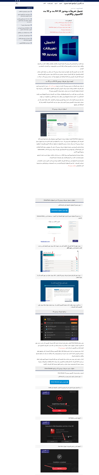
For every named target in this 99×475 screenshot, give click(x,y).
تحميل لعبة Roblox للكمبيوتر (24, 43)
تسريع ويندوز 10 (62, 348)
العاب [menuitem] (44, 3)
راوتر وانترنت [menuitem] (50, 3)
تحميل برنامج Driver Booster (58, 382)
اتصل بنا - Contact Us (67, 0)
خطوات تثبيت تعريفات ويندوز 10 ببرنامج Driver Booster (60, 32)
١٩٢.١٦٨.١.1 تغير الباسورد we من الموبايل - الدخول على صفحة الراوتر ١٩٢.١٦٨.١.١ (24, 20)
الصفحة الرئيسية (80, 8)
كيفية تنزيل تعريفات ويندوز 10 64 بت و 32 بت (63, 22)
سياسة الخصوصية (74, 0)
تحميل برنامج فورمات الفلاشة (24, 11)
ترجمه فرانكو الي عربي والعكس (24, 32)
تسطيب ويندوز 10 (72, 165)
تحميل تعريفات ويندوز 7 (25, 25)
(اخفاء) (66, 20)
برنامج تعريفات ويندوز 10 (66, 29)
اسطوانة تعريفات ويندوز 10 (65, 24)
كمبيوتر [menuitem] (60, 3)
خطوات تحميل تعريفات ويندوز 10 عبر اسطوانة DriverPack (60, 27)
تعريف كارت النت (52, 86)
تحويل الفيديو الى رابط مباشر (24, 35)
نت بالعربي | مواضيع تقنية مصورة (74, 3)
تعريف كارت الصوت (50, 160)
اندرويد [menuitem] (56, 3)
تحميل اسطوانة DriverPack (59, 210)
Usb (53, 361)
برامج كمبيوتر (73, 8)
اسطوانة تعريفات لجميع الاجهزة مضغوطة (60, 139)
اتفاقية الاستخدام (81, 0)
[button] (16, 3)
